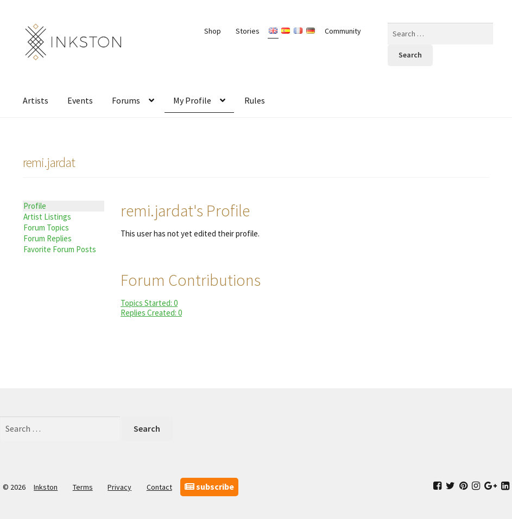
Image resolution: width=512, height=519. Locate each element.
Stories (248, 31)
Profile (34, 206)
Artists (35, 100)
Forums (126, 100)
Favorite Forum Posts (59, 249)
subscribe (209, 486)
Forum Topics (46, 227)
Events (80, 100)
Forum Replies (47, 238)
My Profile (192, 100)
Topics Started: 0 (149, 303)
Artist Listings (47, 217)
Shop (212, 31)
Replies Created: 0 (151, 312)
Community (343, 31)
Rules (254, 100)
